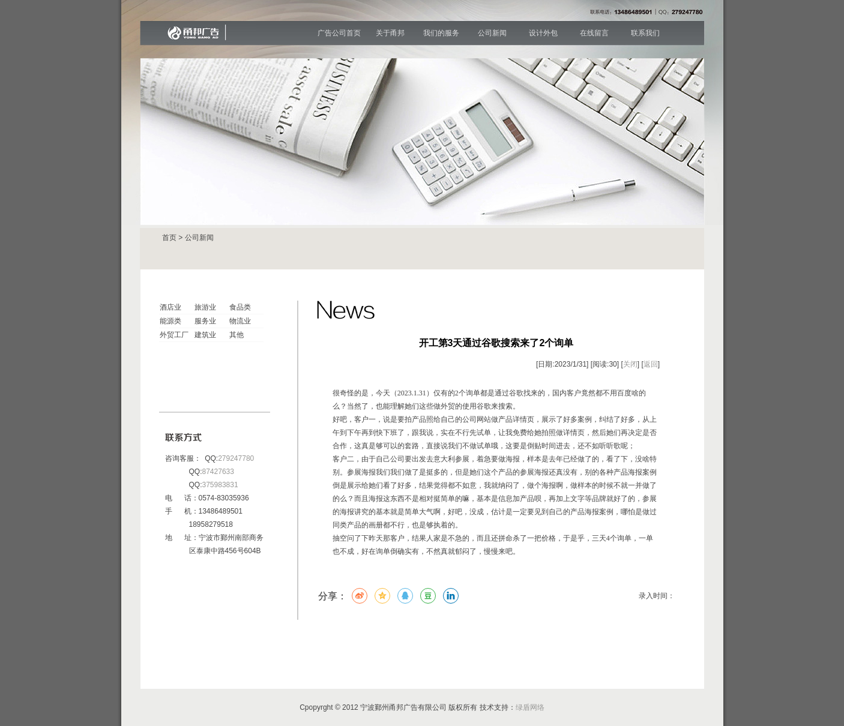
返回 (651, 364)
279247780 (236, 458)
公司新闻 (492, 33)
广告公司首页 (339, 33)
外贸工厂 (174, 335)
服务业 (205, 321)
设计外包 (543, 33)
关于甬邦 (390, 33)
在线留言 (594, 33)
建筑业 (205, 335)
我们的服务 (441, 33)
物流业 (240, 321)
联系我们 (645, 33)
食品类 (240, 307)
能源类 (170, 321)
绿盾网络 (530, 707)
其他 (236, 335)
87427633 (218, 471)
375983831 (220, 485)
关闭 (630, 364)
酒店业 (170, 307)
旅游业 (205, 307)
